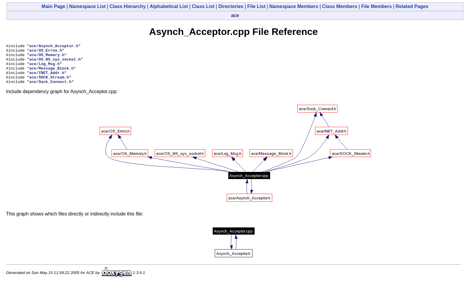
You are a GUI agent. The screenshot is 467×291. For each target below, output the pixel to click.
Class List (203, 6)
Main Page (53, 6)
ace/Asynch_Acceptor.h (53, 46)
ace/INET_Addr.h (46, 78)
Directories (231, 6)
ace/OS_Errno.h (45, 52)
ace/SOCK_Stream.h (49, 84)
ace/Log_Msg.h (44, 68)
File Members (376, 6)
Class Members (339, 6)
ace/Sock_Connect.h (50, 89)
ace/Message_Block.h (51, 73)
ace (235, 15)
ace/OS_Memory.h (46, 57)
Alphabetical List (169, 6)
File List (256, 6)
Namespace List (87, 6)
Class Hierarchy (127, 6)
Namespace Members (293, 6)
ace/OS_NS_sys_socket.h (55, 62)
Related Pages (412, 6)
